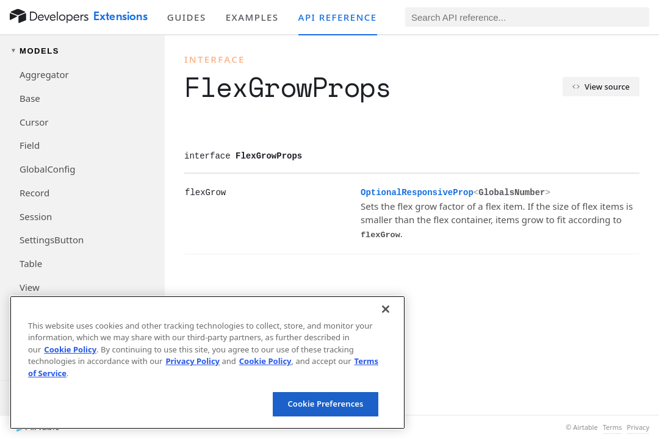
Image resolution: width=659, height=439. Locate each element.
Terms (612, 427)
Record (34, 193)
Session (36, 216)
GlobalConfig (47, 169)
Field (30, 145)
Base (30, 98)
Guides (186, 17)
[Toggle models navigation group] (82, 51)
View (30, 287)
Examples (252, 17)
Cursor (34, 122)
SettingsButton (52, 240)
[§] (175, 192)
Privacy (638, 427)
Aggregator (44, 74)
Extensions (120, 16)
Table (31, 263)
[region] (207, 362)
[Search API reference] (527, 17)
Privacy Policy (192, 360)
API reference (337, 17)
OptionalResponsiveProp (417, 193)
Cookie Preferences (325, 403)
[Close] (385, 309)
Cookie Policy (70, 349)
